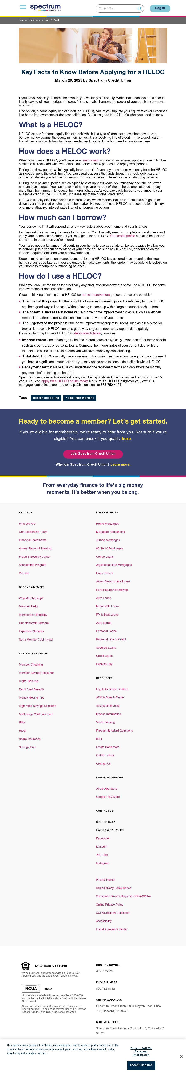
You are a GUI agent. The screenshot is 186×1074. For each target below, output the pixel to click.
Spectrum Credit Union (31, 18)
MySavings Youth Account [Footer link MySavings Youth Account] (36, 712)
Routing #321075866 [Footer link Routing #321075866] (110, 828)
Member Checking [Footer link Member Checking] (31, 662)
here (126, 437)
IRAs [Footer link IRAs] (22, 720)
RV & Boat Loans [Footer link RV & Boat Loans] (107, 612)
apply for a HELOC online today (64, 379)
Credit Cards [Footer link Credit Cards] (104, 654)
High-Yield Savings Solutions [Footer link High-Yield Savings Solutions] (37, 704)
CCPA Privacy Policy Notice (113, 886)
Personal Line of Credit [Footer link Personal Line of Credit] (111, 637)
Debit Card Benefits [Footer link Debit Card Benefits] (31, 687)
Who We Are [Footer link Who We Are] (27, 521)
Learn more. (120, 463)
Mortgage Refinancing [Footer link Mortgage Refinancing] (110, 530)
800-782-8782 (105, 986)
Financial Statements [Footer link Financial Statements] (32, 538)
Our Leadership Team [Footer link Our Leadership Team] (33, 530)
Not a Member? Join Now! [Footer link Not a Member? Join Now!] (36, 637)
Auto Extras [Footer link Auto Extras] (103, 620)
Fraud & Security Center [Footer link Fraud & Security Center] (34, 554)
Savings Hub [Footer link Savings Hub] (27, 745)
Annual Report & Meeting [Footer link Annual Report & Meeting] (35, 546)
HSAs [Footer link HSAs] (22, 728)
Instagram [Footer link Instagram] (102, 861)
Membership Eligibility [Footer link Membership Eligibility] (33, 612)
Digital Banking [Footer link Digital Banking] (28, 679)
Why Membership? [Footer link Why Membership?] (31, 596)
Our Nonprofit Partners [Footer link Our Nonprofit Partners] (34, 621)
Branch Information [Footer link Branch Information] (108, 712)
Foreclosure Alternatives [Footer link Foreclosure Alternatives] (112, 587)
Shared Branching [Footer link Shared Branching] (108, 703)
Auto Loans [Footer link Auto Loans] (103, 596)
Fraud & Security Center (112, 927)
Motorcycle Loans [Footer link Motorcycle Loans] (107, 604)
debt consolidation (87, 331)
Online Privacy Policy (109, 902)
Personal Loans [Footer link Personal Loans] (106, 629)
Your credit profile (122, 234)
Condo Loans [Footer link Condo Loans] (105, 554)
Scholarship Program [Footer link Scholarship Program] (32, 563)
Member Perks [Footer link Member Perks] (28, 604)
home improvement (96, 293)
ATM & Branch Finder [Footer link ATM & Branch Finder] (110, 695)
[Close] (181, 1063)
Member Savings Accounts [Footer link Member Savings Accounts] (36, 670)
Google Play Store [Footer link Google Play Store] (108, 795)
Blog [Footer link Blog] (99, 736)
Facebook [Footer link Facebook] (102, 836)
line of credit (90, 158)
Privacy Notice (105, 877)
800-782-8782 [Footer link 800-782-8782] (105, 820)
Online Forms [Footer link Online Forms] (105, 753)
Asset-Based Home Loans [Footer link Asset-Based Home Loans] (113, 579)
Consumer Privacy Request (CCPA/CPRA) (123, 894)
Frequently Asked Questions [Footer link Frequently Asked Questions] (114, 728)
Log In (158, 7)
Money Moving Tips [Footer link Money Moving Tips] (31, 695)
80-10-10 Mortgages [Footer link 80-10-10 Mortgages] (109, 546)
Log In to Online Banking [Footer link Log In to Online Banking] (112, 687)
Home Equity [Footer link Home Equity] (104, 571)
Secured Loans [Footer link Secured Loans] (106, 645)
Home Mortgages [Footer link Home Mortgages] (107, 521)
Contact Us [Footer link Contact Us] (103, 761)
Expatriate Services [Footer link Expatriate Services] (31, 629)
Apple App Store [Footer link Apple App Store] (106, 786)
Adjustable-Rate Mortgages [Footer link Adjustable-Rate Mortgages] (114, 563)
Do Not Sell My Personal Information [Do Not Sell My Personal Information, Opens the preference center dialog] (141, 1058)
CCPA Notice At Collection (112, 910)
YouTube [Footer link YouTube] (102, 853)
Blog (51, 18)
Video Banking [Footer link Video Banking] (105, 720)
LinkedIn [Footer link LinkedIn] (101, 844)
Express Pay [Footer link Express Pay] (104, 662)
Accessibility (104, 919)
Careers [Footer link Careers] (24, 571)
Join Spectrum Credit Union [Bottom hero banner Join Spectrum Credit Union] (93, 452)
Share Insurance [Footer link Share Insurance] (30, 737)
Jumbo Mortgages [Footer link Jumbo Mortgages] (108, 538)
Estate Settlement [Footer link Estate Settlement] (107, 745)
